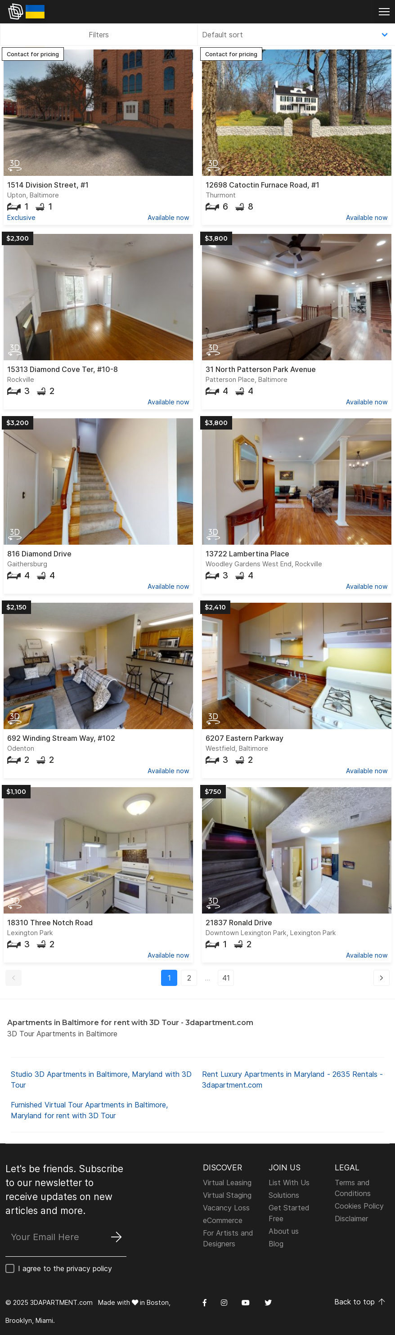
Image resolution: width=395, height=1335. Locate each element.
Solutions (284, 1195)
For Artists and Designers (228, 1238)
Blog (276, 1243)
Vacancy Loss (226, 1207)
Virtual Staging (227, 1195)
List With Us (289, 1182)
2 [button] (189, 977)
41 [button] (226, 977)
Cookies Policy (359, 1205)
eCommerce (222, 1220)
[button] (13, 978)
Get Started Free (289, 1213)
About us (284, 1231)
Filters (99, 34)
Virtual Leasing (227, 1182)
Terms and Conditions (353, 1188)
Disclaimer (351, 1218)
